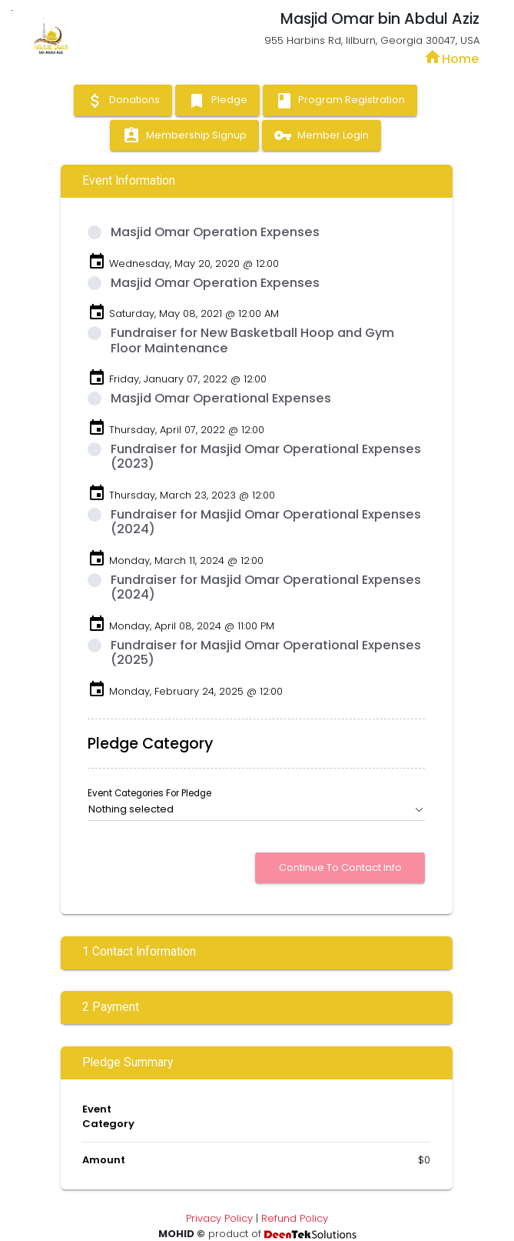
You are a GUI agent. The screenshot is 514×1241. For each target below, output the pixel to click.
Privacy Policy (219, 1218)
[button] (257, 809)
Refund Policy (294, 1218)
